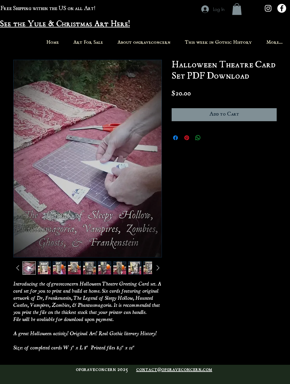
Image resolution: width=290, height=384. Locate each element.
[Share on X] (209, 137)
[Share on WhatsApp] (198, 137)
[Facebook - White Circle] (281, 8)
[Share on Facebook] (175, 137)
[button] (237, 9)
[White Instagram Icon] (268, 8)
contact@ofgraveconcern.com (174, 370)
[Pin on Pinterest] (186, 137)
